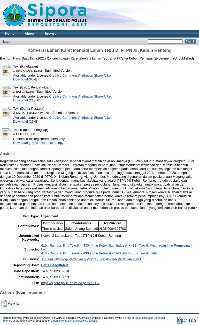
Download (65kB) (26, 79)
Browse (51, 33)
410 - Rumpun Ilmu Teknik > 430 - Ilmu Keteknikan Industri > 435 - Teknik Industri (100, 253)
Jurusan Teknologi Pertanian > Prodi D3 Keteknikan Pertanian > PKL (91, 259)
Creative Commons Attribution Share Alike (80, 75)
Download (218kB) (26, 100)
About (29, 33)
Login (7, 41)
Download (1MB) (25, 143)
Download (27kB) (26, 121)
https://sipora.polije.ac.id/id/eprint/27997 (70, 283)
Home (9, 33)
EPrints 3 (85, 317)
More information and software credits (74, 320)
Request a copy (52, 143)
